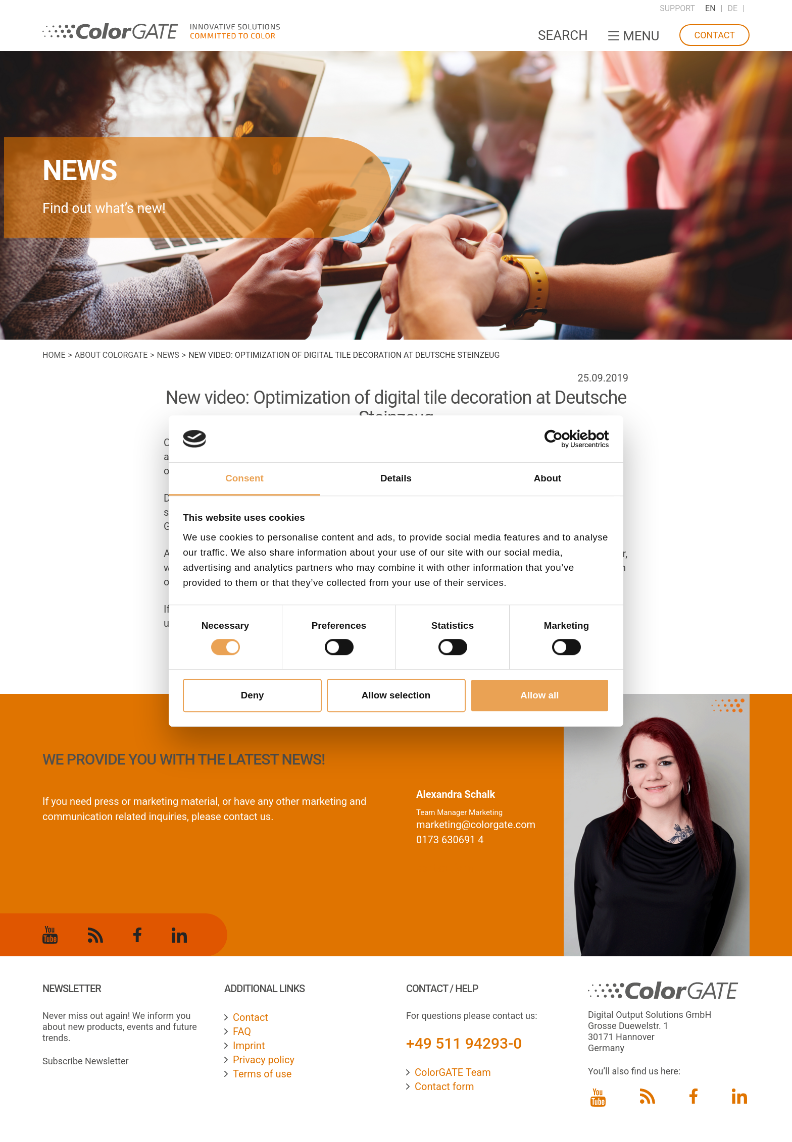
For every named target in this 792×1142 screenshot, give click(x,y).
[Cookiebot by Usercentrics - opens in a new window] (565, 439)
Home (53, 355)
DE (733, 8)
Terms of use (262, 1074)
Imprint (249, 1046)
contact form (445, 868)
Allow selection (396, 695)
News (168, 355)
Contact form (444, 1086)
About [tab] (548, 478)
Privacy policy (263, 1060)
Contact (714, 35)
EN (710, 8)
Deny (252, 695)
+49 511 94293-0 (464, 1043)
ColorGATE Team (453, 1072)
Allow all (539, 695)
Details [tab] (396, 478)
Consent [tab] (244, 478)
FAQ (242, 1031)
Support (677, 8)
